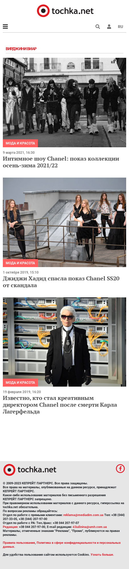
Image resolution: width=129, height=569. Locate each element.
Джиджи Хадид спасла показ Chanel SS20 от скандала (61, 281)
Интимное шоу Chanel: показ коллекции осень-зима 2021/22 (61, 162)
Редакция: (10, 527)
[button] (109, 26)
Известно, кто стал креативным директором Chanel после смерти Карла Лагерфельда (60, 404)
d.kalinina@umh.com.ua (90, 527)
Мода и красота (20, 143)
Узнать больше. (102, 555)
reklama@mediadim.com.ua (83, 515)
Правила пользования (19, 543)
